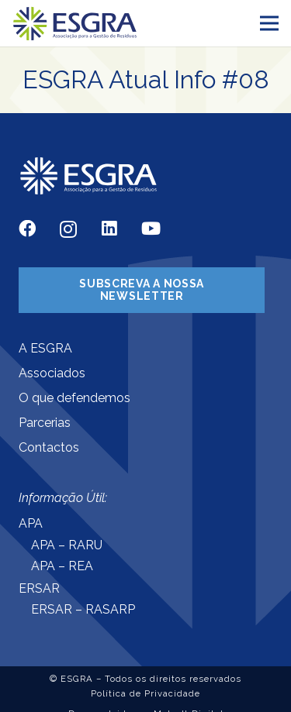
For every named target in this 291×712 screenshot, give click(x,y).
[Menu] (269, 23)
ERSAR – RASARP (83, 609)
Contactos (49, 447)
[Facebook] (27, 228)
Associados (52, 373)
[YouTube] (151, 228)
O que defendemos (74, 397)
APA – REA (62, 566)
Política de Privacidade (145, 693)
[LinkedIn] (109, 228)
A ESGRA (45, 348)
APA (31, 523)
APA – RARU (66, 545)
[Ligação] (75, 23)
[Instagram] (68, 229)
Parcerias (45, 422)
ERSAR (39, 588)
